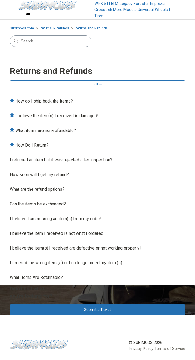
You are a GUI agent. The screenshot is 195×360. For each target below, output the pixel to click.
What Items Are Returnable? (36, 277)
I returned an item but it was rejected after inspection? (61, 159)
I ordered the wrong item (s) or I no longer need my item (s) (66, 262)
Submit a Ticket (97, 309)
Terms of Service (169, 348)
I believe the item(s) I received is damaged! (56, 115)
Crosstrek (103, 9)
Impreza (157, 3)
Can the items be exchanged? (38, 204)
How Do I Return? (31, 145)
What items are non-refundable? (45, 130)
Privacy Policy (141, 348)
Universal (146, 9)
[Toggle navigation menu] (28, 14)
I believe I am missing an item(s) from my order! (55, 218)
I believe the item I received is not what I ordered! (57, 233)
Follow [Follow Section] (97, 84)
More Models (125, 9)
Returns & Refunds (54, 28)
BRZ (115, 3)
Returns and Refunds (91, 28)
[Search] (50, 41)
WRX (98, 3)
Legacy (126, 3)
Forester (141, 3)
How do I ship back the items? (44, 101)
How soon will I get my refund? (39, 174)
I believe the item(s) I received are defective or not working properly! (75, 248)
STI (107, 3)
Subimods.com (22, 28)
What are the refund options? (37, 189)
